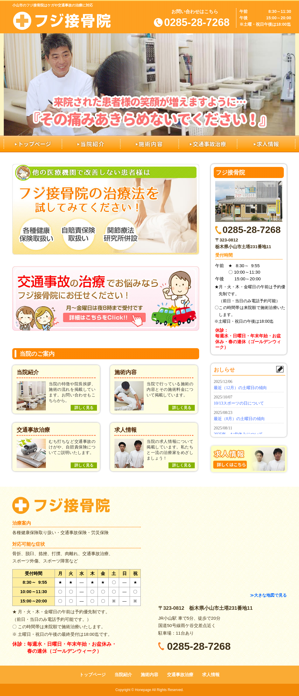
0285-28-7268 (197, 22)
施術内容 (149, 144)
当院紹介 (91, 144)
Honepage (143, 690)
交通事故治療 (208, 144)
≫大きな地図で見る (268, 595)
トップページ (33, 144)
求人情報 (266, 144)
